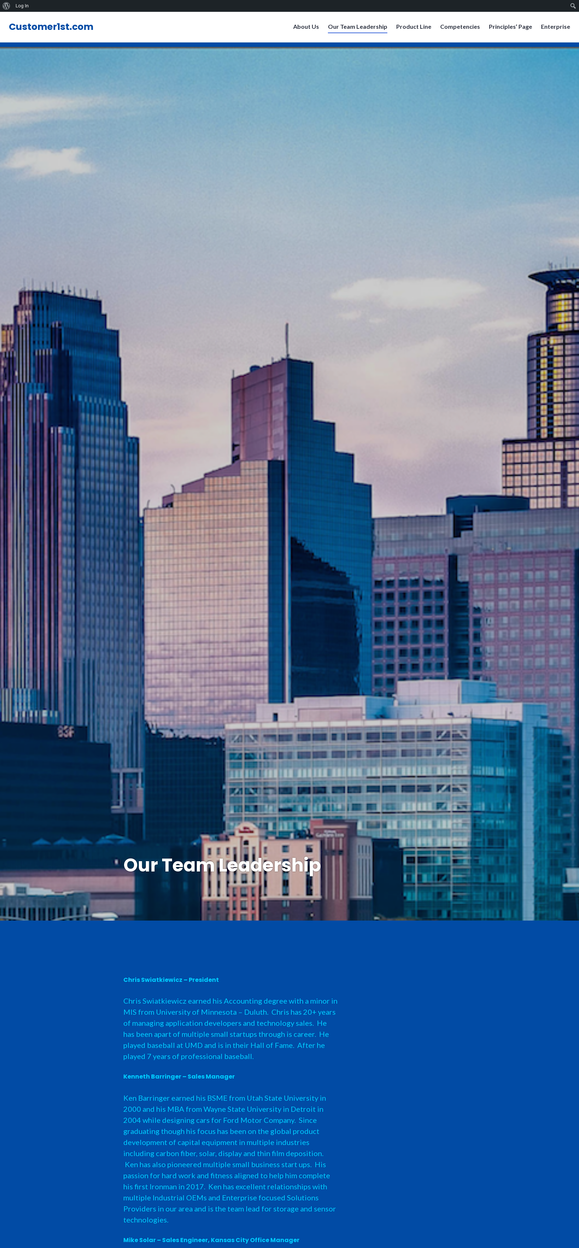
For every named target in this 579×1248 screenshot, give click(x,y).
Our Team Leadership (355, 28)
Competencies (458, 28)
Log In (22, 5)
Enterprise (553, 28)
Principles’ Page (508, 28)
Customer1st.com (53, 29)
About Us (304, 28)
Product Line (411, 28)
